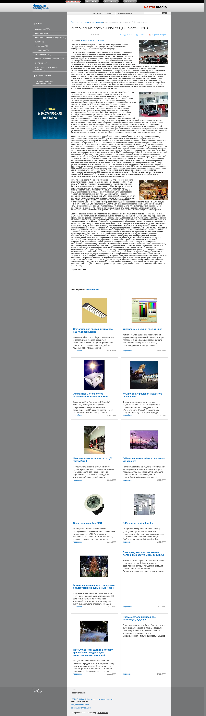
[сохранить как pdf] (157, 35)
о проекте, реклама (125, 13)
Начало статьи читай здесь (92, 41)
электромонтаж (43, 33)
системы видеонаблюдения (49, 59)
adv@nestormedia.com (80, 705)
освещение (42, 29)
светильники (97, 22)
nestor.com (73, 1)
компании (41, 63)
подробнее (77, 351)
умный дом (42, 46)
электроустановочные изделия (50, 37)
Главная (74, 22)
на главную (97, 13)
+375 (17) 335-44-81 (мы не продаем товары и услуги (92, 699)
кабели (39, 42)
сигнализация (43, 54)
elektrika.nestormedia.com (81, 708)
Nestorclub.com (103, 713)
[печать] (140, 35)
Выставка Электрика (44, 82)
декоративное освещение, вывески (46, 68)
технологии (42, 50)
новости (109, 13)
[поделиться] (126, 35)
